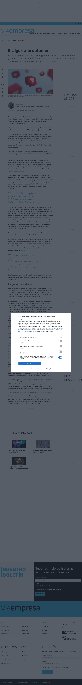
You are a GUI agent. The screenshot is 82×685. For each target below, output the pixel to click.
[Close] (67, 316)
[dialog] (41, 342)
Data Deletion (32, 368)
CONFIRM (30, 363)
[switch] (60, 341)
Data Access (41, 368)
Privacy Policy (49, 368)
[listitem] (41, 337)
